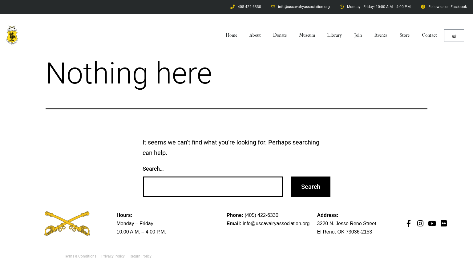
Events (380, 35)
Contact (429, 35)
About (255, 35)
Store (404, 35)
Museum (307, 35)
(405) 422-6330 (261, 215)
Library (334, 35)
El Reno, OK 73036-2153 (344, 231)
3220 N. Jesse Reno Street (346, 223)
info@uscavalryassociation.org (276, 223)
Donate (280, 35)
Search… (153, 168)
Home (231, 35)
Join (358, 35)
